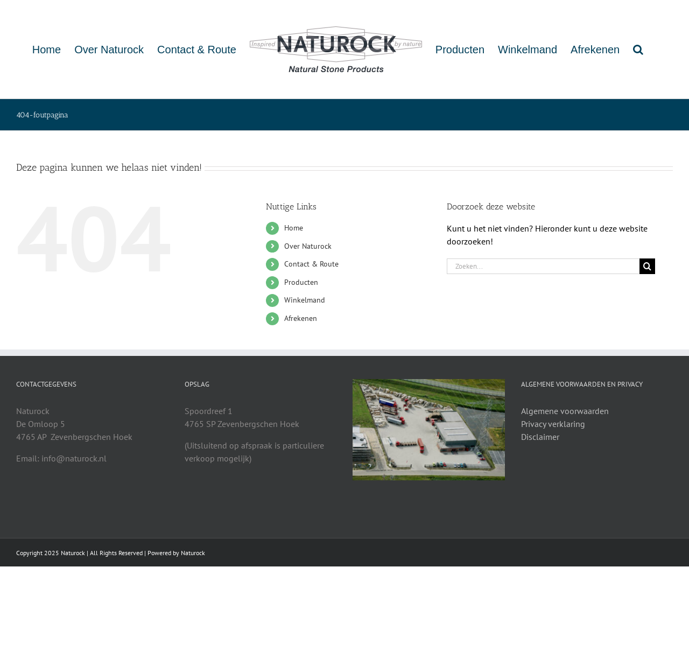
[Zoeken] (647, 266)
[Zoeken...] (543, 266)
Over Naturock (308, 246)
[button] (638, 49)
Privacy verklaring (553, 423)
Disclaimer (540, 436)
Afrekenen (300, 318)
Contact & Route (311, 264)
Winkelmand (304, 300)
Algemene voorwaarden (565, 410)
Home (293, 228)
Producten (301, 282)
